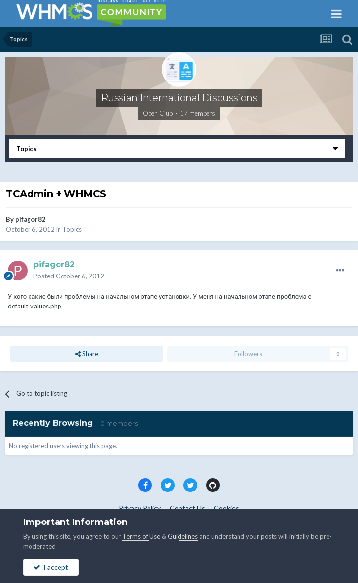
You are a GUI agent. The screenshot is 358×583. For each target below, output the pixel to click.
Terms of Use (141, 536)
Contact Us (187, 508)
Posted (68, 276)
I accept (50, 567)
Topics (72, 229)
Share (86, 353)
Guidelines (183, 536)
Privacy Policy (140, 508)
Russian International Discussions (179, 98)
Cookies (226, 508)
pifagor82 (30, 219)
